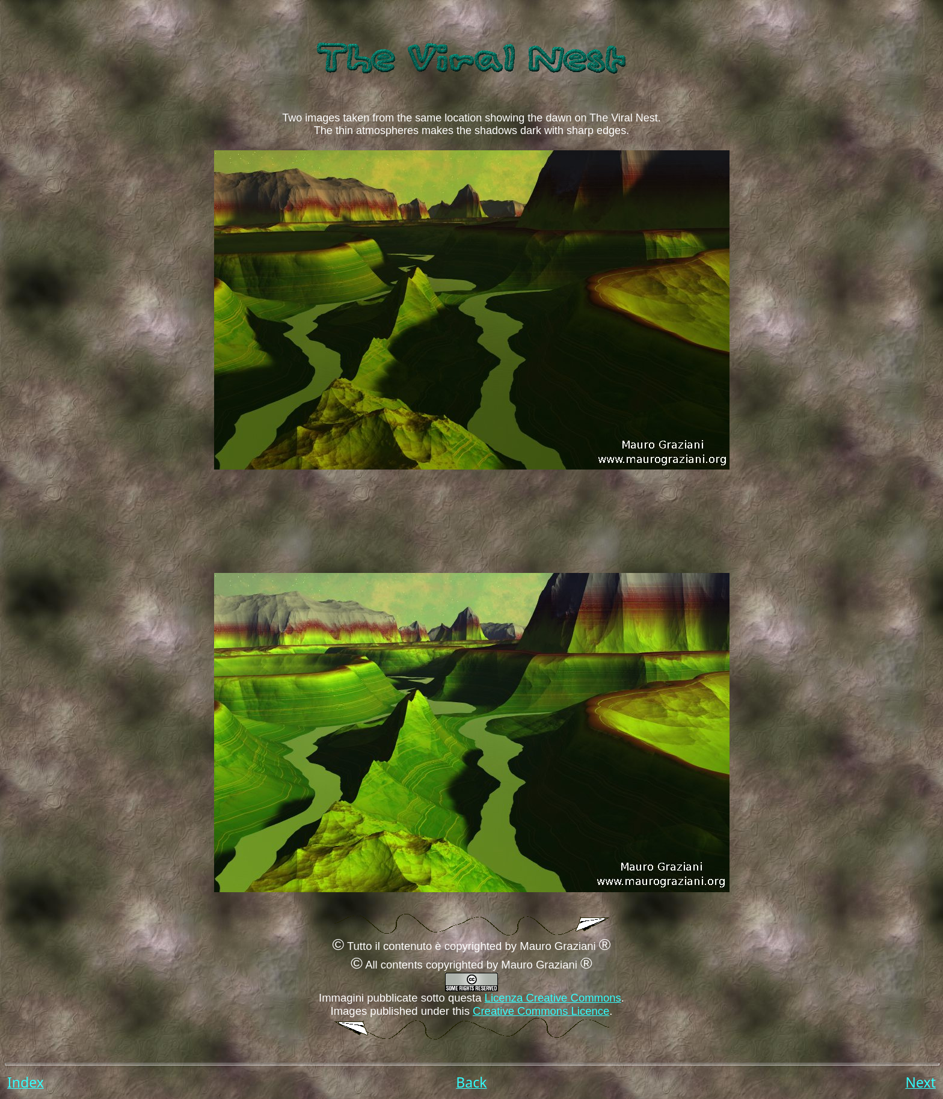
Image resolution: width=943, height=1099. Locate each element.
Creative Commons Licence (541, 1011)
